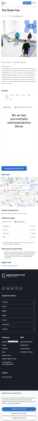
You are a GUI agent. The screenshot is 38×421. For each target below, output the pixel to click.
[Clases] (7, 107)
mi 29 (23, 95)
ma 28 (17, 95)
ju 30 (28, 95)
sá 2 (10, 99)
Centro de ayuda (7, 377)
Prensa (4, 345)
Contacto (5, 348)
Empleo (4, 341)
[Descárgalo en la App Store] (8, 282)
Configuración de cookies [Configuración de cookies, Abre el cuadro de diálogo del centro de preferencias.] (19, 418)
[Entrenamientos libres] (23, 107)
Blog (3, 352)
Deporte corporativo (26, 341)
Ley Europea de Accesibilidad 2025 (7, 363)
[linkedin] (8, 288)
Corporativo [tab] (19, 222)
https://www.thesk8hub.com (9, 265)
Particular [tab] (7, 222)
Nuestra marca (6, 355)
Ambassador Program (26, 352)
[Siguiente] (35, 95)
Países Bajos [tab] (18, 324)
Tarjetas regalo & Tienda (9, 358)
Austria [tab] (18, 306)
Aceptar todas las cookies (19, 409)
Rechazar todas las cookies (19, 413)
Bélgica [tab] (18, 311)
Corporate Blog (24, 348)
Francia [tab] (18, 320)
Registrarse (27, 3)
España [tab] (18, 315)
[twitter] (12, 288)
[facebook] (16, 288)
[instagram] (3, 288)
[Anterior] (2, 95)
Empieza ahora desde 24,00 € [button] (14, 168)
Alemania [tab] (18, 302)
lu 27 (12, 95)
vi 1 (6, 99)
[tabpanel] (19, 232)
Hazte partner (24, 345)
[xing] (20, 288)
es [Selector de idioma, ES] (34, 3)
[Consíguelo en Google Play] (22, 282)
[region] (19, 406)
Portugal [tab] (18, 329)
